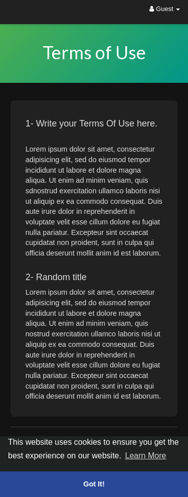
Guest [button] (164, 9)
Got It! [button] (93, 484)
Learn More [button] (145, 455)
